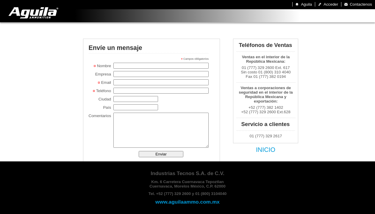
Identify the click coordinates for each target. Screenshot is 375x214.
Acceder (331, 4)
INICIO (265, 149)
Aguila (306, 4)
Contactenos (361, 4)
